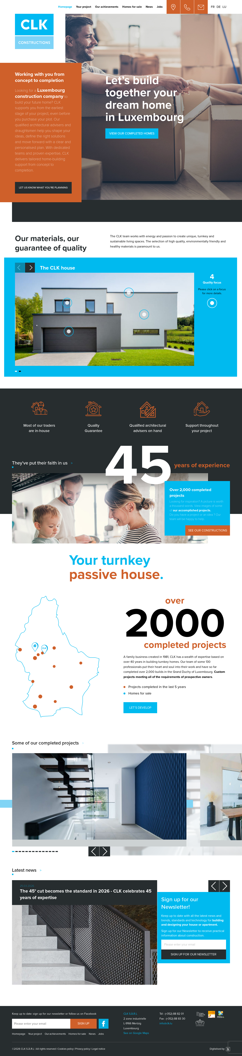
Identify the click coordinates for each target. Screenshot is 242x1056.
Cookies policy (65, 1048)
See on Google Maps (136, 1033)
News (149, 6)
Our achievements (106, 6)
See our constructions (207, 530)
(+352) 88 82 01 (174, 1013)
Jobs (160, 6)
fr (213, 7)
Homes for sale (132, 6)
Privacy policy (82, 1048)
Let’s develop (140, 708)
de (219, 7)
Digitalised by (220, 1048)
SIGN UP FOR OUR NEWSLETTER (193, 954)
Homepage (65, 6)
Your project (83, 6)
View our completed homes (131, 133)
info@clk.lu (165, 1023)
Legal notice (98, 1048)
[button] (30, 268)
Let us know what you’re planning (43, 187)
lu (224, 7)
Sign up (83, 1023)
